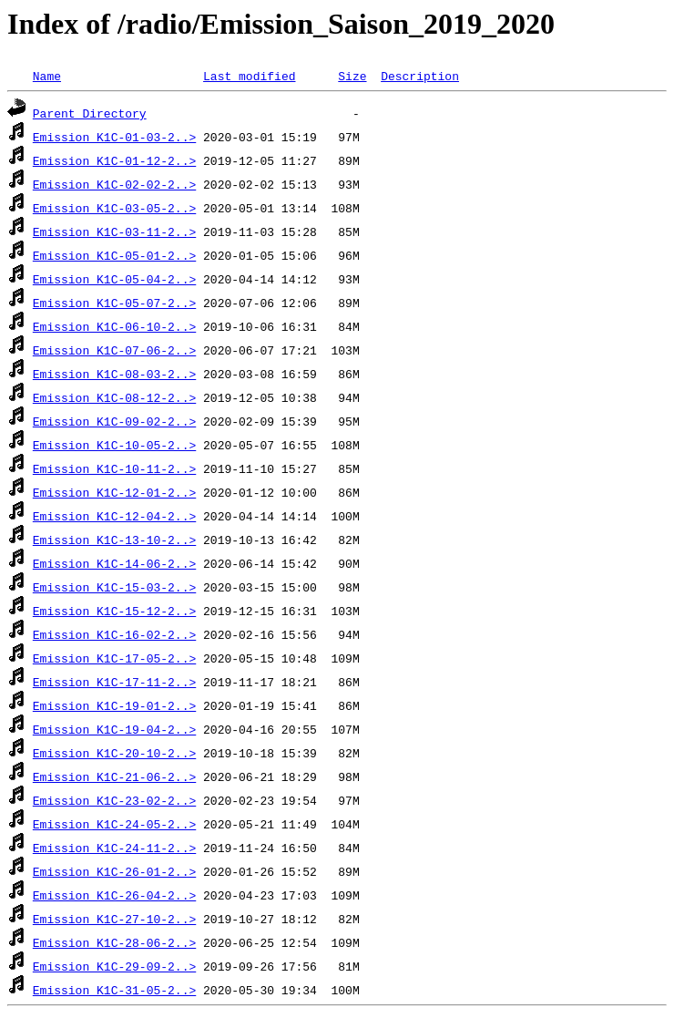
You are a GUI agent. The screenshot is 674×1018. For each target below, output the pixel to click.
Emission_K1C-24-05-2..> (114, 824)
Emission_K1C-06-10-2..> (114, 326)
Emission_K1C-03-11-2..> (114, 231)
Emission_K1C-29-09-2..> (114, 966)
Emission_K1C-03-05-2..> (114, 208)
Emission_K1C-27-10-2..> (114, 918)
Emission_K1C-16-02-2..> (114, 634)
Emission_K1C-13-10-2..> (114, 539)
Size (352, 75)
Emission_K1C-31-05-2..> (114, 990)
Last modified (249, 75)
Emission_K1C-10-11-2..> (114, 468)
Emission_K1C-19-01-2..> (114, 705)
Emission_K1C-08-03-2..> (114, 373)
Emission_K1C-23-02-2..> (114, 800)
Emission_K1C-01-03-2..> (114, 137)
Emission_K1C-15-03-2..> (114, 587)
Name (47, 75)
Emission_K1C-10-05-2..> (114, 445)
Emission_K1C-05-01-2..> (114, 255)
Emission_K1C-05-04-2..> (114, 279)
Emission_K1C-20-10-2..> (114, 753)
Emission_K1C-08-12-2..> (114, 397)
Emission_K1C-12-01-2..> (114, 492)
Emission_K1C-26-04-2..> (114, 895)
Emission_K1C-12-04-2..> (114, 516)
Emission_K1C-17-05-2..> (114, 658)
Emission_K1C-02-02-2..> (114, 184)
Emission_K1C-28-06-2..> (114, 942)
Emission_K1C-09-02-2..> (114, 421)
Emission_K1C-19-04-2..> (114, 729)
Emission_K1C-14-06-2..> (114, 563)
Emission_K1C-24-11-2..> (114, 847)
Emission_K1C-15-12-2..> (114, 610)
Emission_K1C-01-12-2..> (114, 160)
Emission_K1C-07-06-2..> (114, 350)
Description (420, 75)
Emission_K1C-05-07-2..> (114, 302)
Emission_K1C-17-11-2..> (114, 682)
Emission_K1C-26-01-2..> (114, 871)
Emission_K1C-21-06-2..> (114, 776)
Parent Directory (90, 113)
